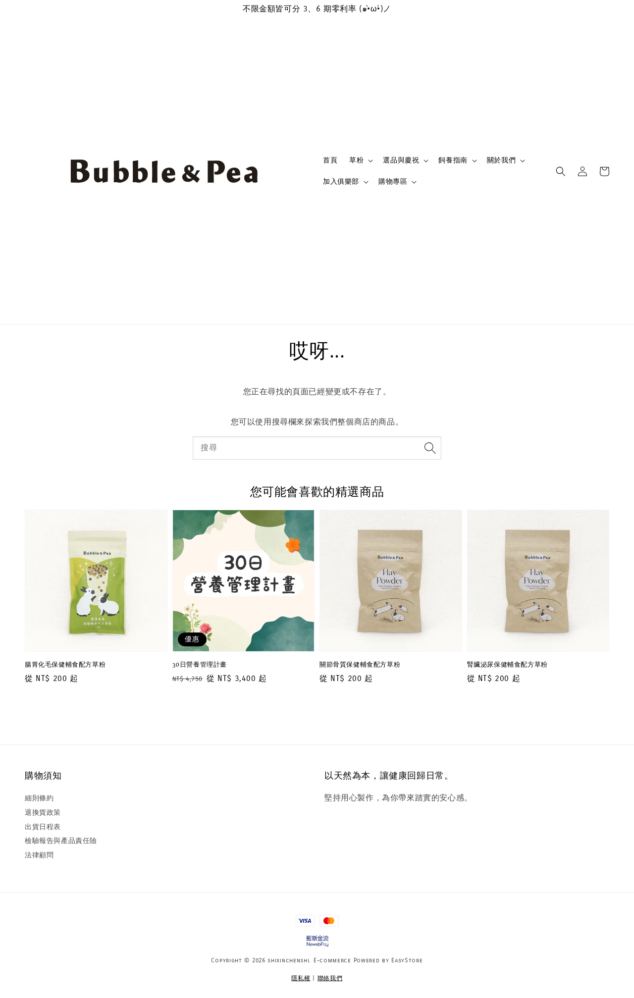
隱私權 (300, 978)
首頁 (330, 160)
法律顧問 (39, 855)
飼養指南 (452, 160)
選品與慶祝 (401, 160)
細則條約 (39, 798)
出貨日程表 (43, 827)
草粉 (356, 160)
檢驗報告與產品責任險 (61, 841)
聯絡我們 (330, 978)
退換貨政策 (43, 812)
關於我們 (501, 160)
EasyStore (407, 960)
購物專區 (392, 181)
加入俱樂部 (341, 181)
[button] (561, 171)
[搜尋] (430, 448)
